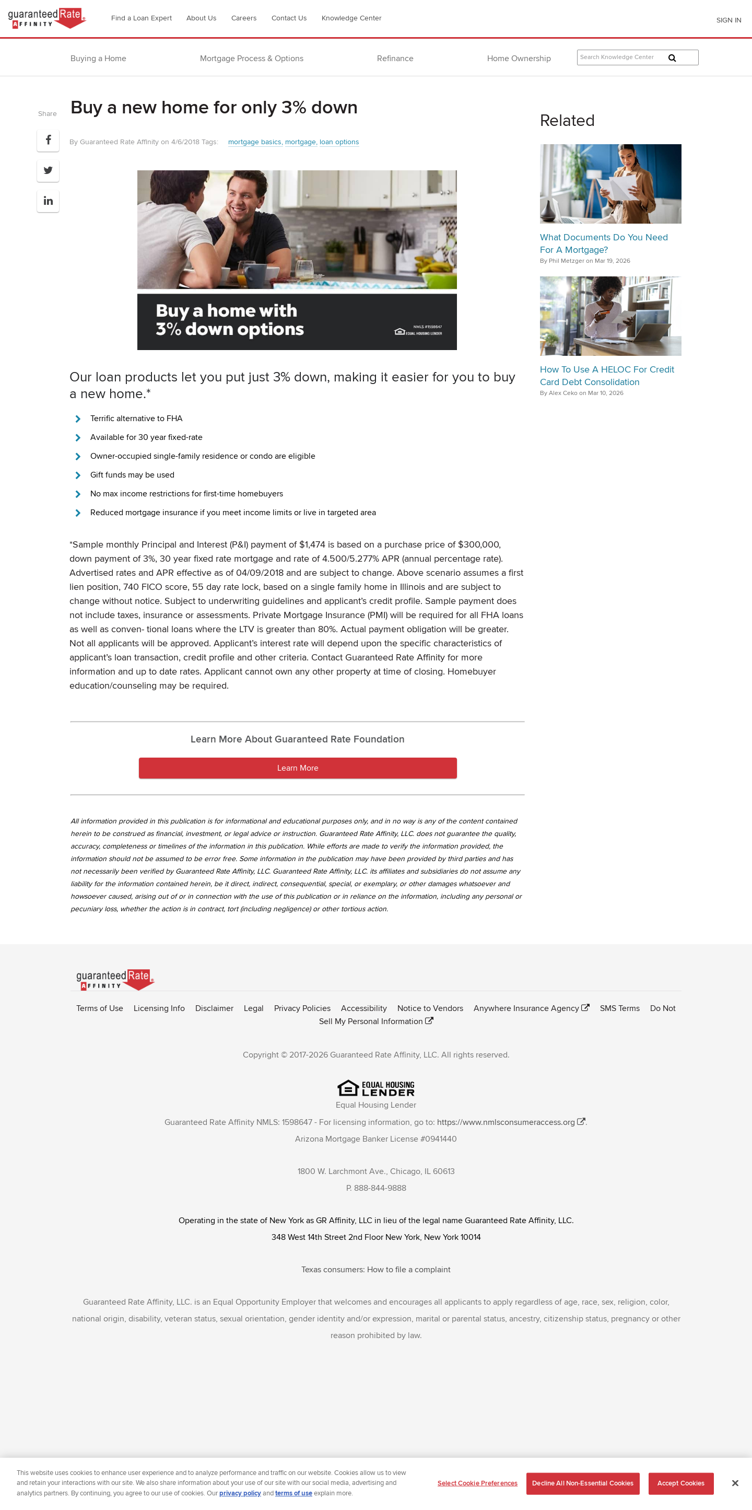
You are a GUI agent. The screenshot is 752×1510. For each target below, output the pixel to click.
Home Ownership (519, 58)
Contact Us (289, 18)
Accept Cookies (681, 1486)
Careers (244, 18)
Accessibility (364, 1008)
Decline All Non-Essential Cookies (582, 1486)
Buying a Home (98, 58)
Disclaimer (214, 1008)
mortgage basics (254, 141)
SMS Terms (620, 1008)
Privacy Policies (302, 1008)
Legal (254, 1008)
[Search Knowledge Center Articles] (638, 57)
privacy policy (240, 1497)
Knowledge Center (352, 18)
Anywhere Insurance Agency (526, 1008)
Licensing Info (159, 1008)
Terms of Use (99, 1008)
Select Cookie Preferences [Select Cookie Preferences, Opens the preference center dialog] (478, 1486)
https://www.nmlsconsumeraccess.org (506, 1122)
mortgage (300, 141)
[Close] (735, 1486)
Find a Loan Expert (141, 18)
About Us (201, 18)
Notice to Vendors (430, 1008)
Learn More (298, 768)
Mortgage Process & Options (251, 58)
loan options (339, 141)
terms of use (293, 1497)
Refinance (395, 58)
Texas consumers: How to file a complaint (376, 1269)
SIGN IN (729, 20)
